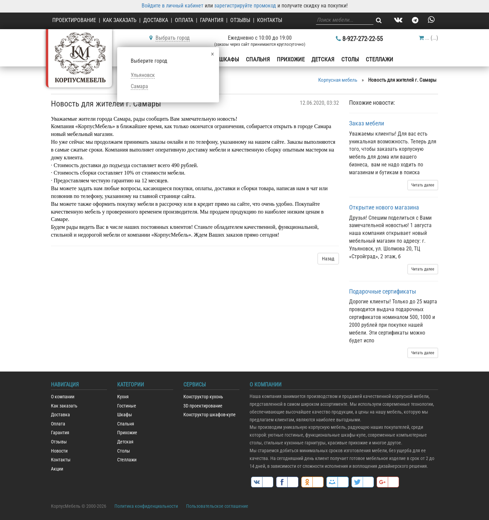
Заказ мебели (366, 123)
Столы (350, 59)
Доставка (155, 20)
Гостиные (126, 406)
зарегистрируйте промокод (245, 5)
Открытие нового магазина (384, 207)
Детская (322, 59)
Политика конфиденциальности (146, 506)
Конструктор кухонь (203, 397)
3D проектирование (202, 406)
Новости (59, 451)
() (428, 38)
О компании (62, 397)
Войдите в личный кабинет (172, 5)
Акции (57, 469)
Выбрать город (173, 38)
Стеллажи (379, 59)
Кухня (123, 397)
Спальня (258, 59)
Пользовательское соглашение (217, 506)
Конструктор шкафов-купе (209, 415)
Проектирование (74, 20)
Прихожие (291, 59)
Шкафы (229, 59)
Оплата (184, 20)
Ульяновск (143, 75)
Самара (139, 86)
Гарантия (211, 20)
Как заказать (120, 20)
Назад (328, 258)
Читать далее (422, 185)
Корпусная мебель (337, 80)
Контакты (269, 20)
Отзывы (240, 20)
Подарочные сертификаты (382, 291)
